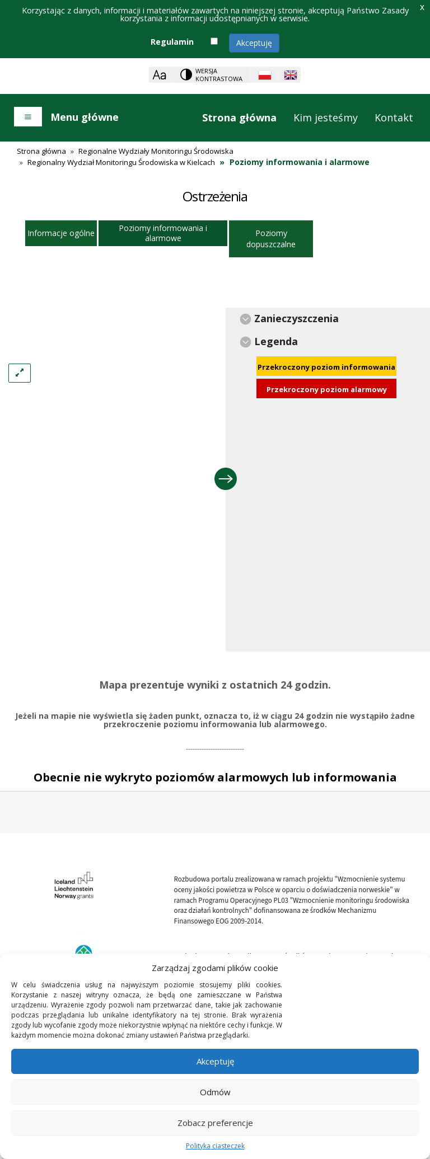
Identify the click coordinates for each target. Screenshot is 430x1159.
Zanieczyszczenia (296, 318)
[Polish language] (265, 75)
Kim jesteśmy (325, 117)
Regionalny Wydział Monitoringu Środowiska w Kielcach (121, 162)
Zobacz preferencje (215, 1122)
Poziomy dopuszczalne (271, 238)
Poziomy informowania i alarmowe (163, 233)
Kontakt (394, 117)
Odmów (215, 1091)
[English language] (291, 75)
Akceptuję (254, 42)
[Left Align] (19, 373)
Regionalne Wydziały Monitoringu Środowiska (155, 151)
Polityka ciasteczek (215, 1146)
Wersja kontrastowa (218, 74)
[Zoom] (159, 74)
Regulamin (172, 41)
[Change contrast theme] (212, 75)
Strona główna (239, 117)
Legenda (276, 341)
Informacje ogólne (61, 233)
